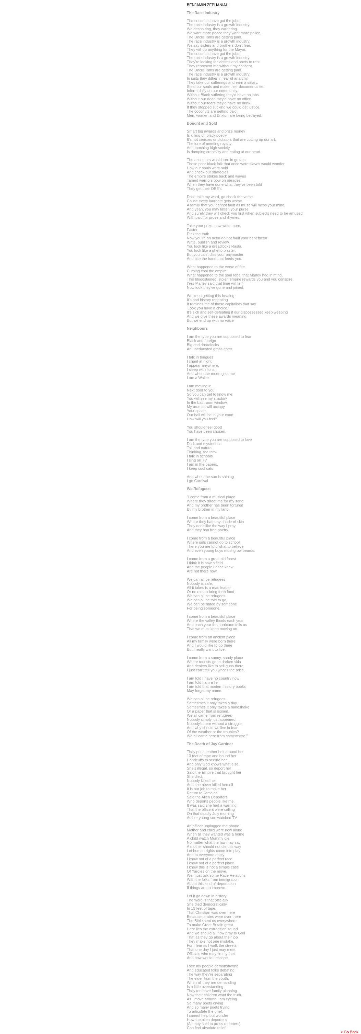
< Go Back (349, 1032)
